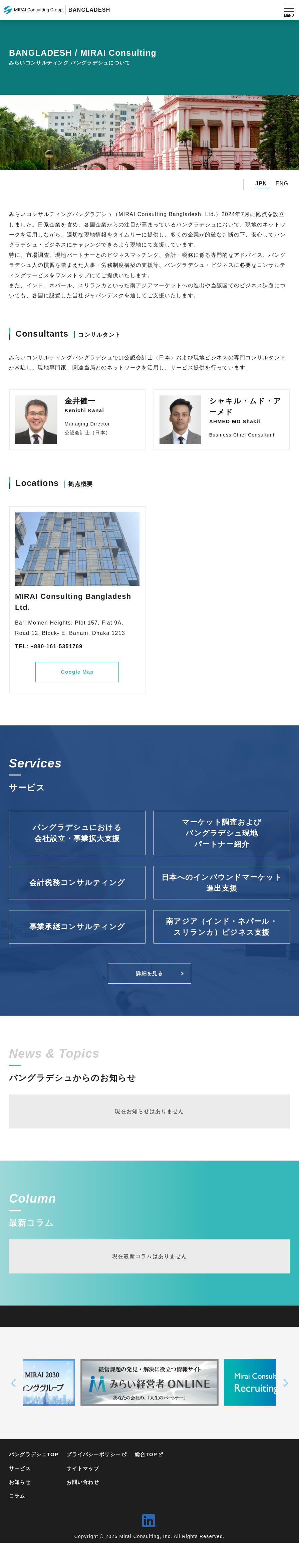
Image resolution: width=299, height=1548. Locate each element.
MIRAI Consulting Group (32, 10)
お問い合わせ (86, 1486)
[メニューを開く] (289, 10)
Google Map (77, 672)
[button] (13, 1385)
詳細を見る (149, 975)
